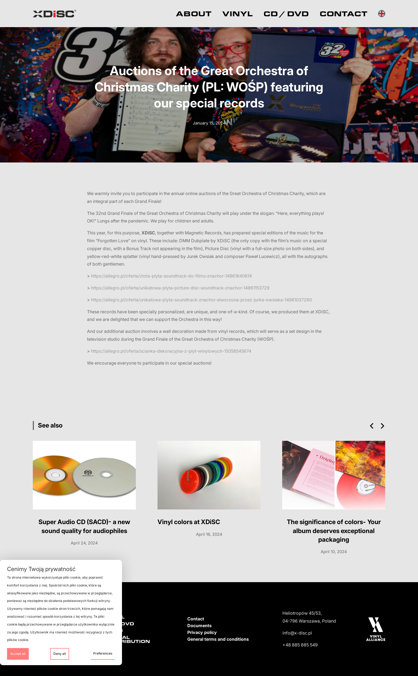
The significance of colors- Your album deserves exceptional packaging (334, 530)
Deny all (59, 654)
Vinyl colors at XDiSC (188, 522)
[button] (371, 425)
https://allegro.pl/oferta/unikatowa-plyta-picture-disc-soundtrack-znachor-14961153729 (180, 288)
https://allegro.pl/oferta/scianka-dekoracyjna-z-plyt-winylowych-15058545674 (171, 351)
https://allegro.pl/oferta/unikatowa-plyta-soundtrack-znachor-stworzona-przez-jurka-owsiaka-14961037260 (201, 299)
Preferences (102, 653)
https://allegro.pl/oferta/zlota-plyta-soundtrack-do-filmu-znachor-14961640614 (171, 276)
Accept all (17, 654)
